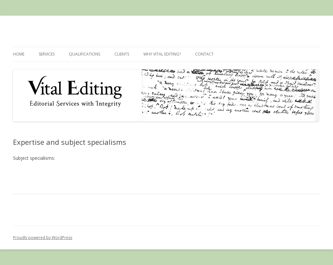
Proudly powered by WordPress (42, 237)
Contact (204, 54)
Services (47, 54)
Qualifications (84, 54)
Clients (121, 54)
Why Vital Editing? (162, 54)
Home (18, 54)
